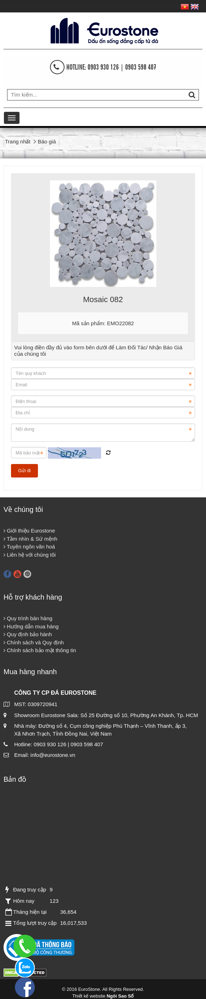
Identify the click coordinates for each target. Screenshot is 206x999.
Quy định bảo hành (28, 634)
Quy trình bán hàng (28, 618)
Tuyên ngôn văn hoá (29, 547)
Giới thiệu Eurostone (29, 531)
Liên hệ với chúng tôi (30, 555)
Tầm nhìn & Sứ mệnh (30, 539)
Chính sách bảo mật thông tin (40, 650)
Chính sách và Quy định (34, 642)
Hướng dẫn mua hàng (31, 626)
